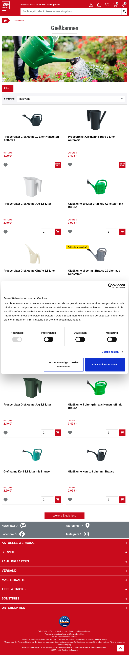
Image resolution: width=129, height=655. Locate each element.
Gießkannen (19, 21)
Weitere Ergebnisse (64, 515)
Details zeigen (110, 351)
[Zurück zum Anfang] (120, 648)
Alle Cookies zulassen (105, 364)
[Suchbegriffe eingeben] (124, 11)
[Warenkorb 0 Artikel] (115, 5)
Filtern (7, 88)
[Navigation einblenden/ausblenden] (4, 12)
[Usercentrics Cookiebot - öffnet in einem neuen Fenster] (110, 285)
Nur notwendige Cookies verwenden (64, 364)
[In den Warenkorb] (58, 232)
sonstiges (10, 598)
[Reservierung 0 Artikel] (123, 5)
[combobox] (73, 11)
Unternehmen (13, 607)
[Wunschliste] (6, 165)
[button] (91, 5)
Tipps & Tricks (14, 589)
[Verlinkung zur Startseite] (5, 20)
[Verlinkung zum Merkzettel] (107, 5)
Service (8, 552)
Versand (9, 570)
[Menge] (47, 232)
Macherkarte (13, 580)
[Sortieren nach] (71, 99)
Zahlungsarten (15, 561)
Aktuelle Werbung (18, 543)
